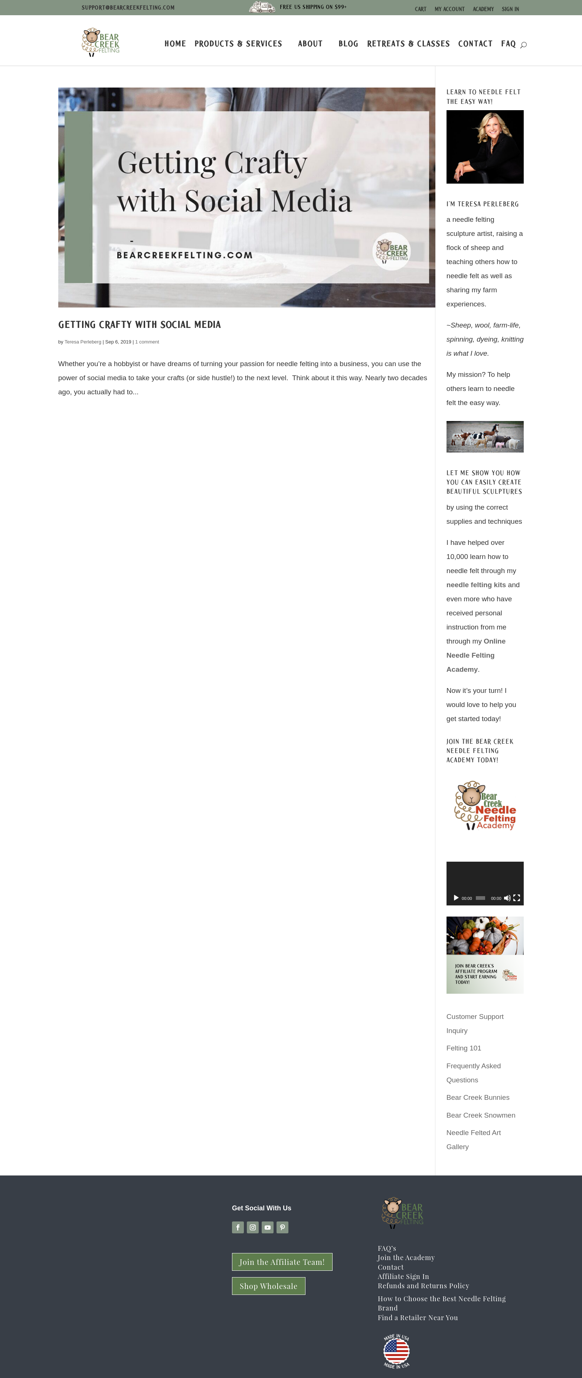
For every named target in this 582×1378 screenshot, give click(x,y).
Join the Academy (406, 1257)
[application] (485, 883)
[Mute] (507, 898)
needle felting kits (476, 585)
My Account (450, 9)
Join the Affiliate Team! (282, 1262)
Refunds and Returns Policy (424, 1285)
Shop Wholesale (269, 1286)
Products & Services (238, 43)
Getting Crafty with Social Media (139, 324)
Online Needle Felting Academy (476, 655)
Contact (475, 43)
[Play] (456, 898)
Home (175, 43)
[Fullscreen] (516, 898)
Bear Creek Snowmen (481, 1115)
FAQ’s (387, 1248)
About (310, 43)
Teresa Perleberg (83, 342)
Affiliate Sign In (403, 1276)
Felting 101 (464, 1048)
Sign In (510, 9)
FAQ (508, 43)
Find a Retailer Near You (418, 1317)
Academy (483, 9)
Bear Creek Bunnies (478, 1097)
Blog (349, 43)
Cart (420, 9)
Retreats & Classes (408, 43)
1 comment (147, 342)
